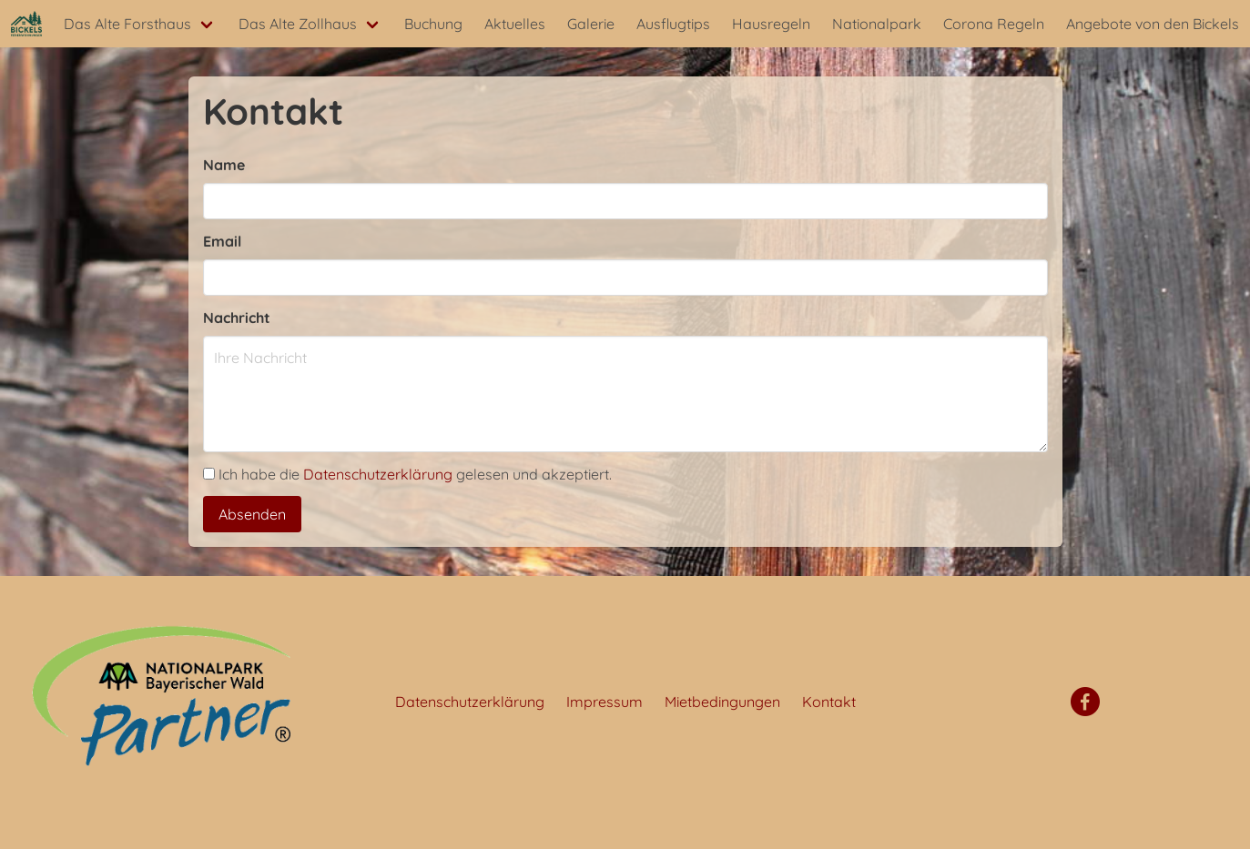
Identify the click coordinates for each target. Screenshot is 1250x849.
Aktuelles (514, 24)
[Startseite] (26, 23)
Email (222, 241)
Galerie (591, 24)
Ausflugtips (673, 24)
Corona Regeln (993, 24)
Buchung (433, 24)
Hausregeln (771, 24)
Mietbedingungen (722, 701)
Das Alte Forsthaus (127, 24)
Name (224, 165)
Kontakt (829, 701)
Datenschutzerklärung (377, 474)
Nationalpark (876, 24)
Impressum (604, 701)
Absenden (252, 514)
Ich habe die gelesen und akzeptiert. (407, 474)
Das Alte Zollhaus (298, 24)
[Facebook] (1085, 701)
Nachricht (236, 317)
